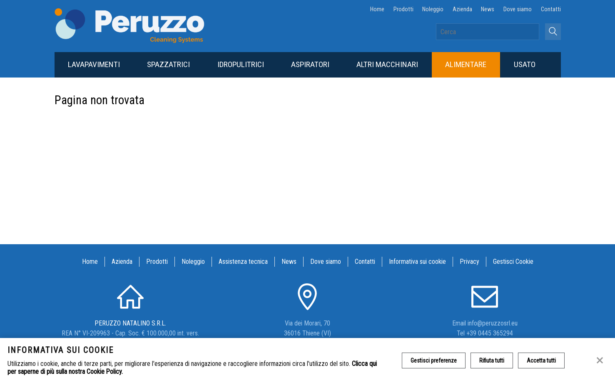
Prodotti (403, 9)
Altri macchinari (387, 64)
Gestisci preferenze (434, 360)
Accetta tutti (541, 360)
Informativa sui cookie (417, 261)
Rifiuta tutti (491, 360)
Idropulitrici (240, 64)
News (487, 9)
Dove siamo (517, 9)
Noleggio (432, 9)
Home (377, 9)
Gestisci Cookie (513, 261)
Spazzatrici (168, 64)
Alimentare (465, 64)
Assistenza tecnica (243, 261)
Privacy (469, 261)
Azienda (462, 9)
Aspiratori (310, 64)
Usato (524, 64)
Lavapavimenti (94, 64)
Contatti (551, 9)
